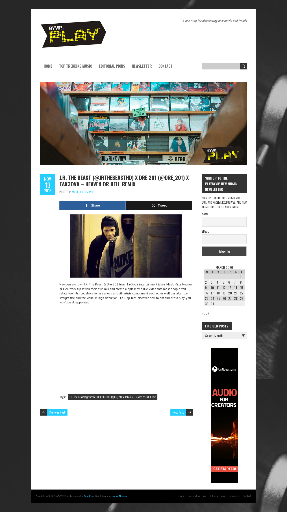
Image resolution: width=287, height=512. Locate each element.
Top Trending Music (75, 66)
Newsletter (142, 66)
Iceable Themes (119, 496)
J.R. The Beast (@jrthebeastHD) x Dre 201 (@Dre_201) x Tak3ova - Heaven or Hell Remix (112, 397)
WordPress (89, 496)
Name (205, 213)
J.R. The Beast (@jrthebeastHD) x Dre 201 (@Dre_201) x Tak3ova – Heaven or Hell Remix (124, 180)
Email (205, 231)
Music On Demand (82, 191)
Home (48, 66)
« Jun (205, 313)
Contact (165, 66)
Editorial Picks (112, 66)
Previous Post (57, 412)
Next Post (178, 412)
